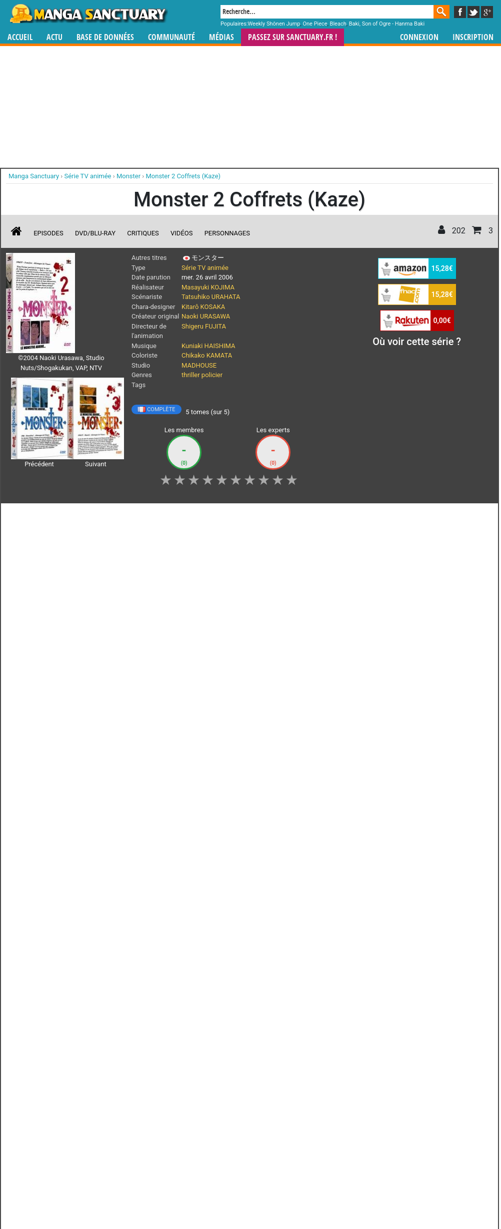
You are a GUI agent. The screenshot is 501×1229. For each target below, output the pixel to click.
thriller (191, 375)
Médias (221, 37)
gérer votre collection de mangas (220, 1001)
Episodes (48, 233)
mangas (280, 992)
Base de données (105, 37)
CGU (288, 1051)
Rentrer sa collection (254, 1051)
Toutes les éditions (167, 869)
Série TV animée (205, 267)
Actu (54, 37)
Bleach (338, 24)
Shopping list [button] (181, 516)
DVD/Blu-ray (95, 233)
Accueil (20, 37)
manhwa (302, 992)
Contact (306, 1051)
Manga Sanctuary (122, 992)
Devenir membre (206, 1051)
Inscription (473, 37)
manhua (326, 992)
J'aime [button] (32, 516)
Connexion (419, 37)
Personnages (227, 233)
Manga (88, 13)
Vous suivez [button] (79, 516)
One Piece (314, 24)
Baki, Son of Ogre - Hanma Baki (386, 24)
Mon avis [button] (268, 516)
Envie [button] (227, 516)
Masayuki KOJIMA (208, 287)
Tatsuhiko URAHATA (211, 296)
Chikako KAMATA (207, 355)
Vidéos (181, 233)
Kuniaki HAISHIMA (208, 346)
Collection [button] (128, 516)
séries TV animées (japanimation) (392, 992)
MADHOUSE (199, 365)
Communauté (171, 37)
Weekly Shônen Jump (274, 24)
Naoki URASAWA (206, 316)
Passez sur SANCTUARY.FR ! (292, 37)
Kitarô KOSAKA (203, 307)
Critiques (143, 233)
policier (212, 375)
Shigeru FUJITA (204, 326)
